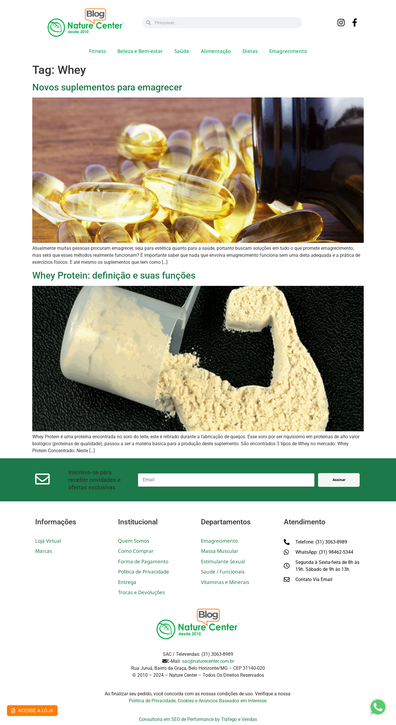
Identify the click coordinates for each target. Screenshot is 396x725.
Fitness (97, 51)
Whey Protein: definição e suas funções (113, 275)
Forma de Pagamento (143, 561)
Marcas (43, 551)
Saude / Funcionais (223, 571)
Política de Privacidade (143, 571)
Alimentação (216, 51)
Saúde (181, 51)
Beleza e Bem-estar (140, 51)
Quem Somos (133, 540)
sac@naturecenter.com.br (208, 661)
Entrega (127, 582)
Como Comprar (136, 551)
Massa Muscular (219, 551)
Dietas (250, 51)
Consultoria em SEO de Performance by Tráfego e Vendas (198, 719)
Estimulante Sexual (223, 561)
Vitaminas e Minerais (225, 582)
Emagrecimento (288, 51)
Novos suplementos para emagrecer (107, 87)
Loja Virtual (48, 540)
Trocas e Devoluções (141, 592)
